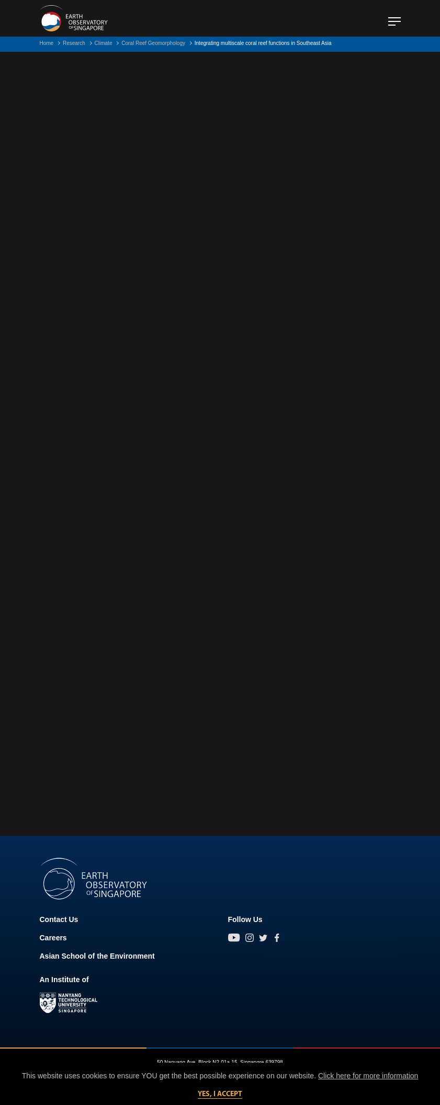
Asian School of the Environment (97, 956)
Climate (103, 43)
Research (74, 43)
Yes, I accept (220, 1094)
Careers (53, 938)
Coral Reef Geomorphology (153, 43)
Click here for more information (368, 1076)
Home (47, 43)
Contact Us (59, 919)
